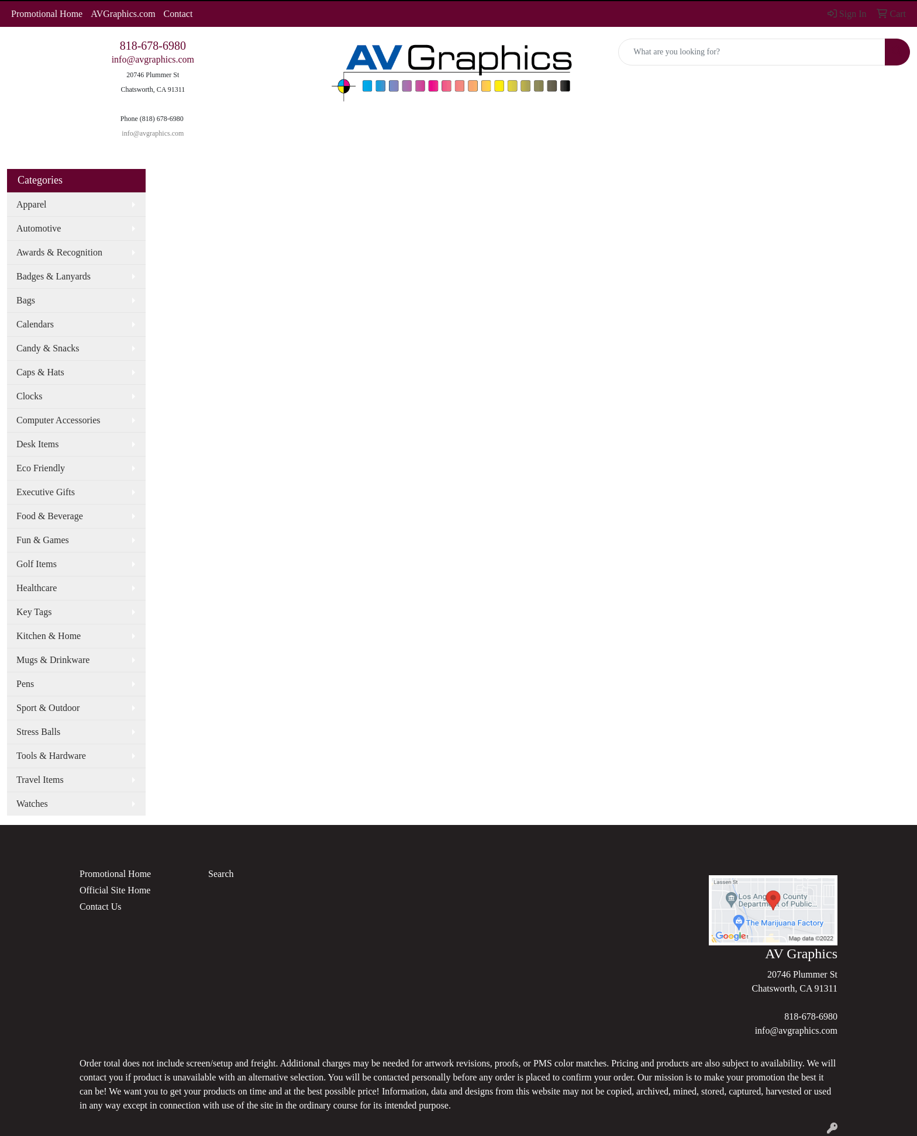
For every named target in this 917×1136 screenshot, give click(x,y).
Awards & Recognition (59, 252)
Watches (32, 804)
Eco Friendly (40, 468)
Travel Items (40, 780)
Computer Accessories (58, 420)
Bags (25, 300)
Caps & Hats (40, 372)
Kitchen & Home (48, 636)
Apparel (31, 204)
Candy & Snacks (48, 348)
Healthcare (36, 588)
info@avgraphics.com (153, 59)
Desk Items (37, 444)
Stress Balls (38, 732)
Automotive (38, 228)
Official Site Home (115, 890)
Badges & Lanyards (53, 276)
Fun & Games (42, 540)
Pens (25, 684)
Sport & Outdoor (48, 708)
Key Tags (33, 612)
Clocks (29, 396)
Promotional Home (46, 14)
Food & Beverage (49, 516)
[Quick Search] (751, 52)
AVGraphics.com (123, 14)
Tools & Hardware (51, 756)
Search (221, 874)
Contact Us (101, 906)
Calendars (35, 324)
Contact (178, 14)
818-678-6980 (153, 45)
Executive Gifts (45, 492)
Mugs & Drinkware (52, 660)
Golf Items (36, 564)
